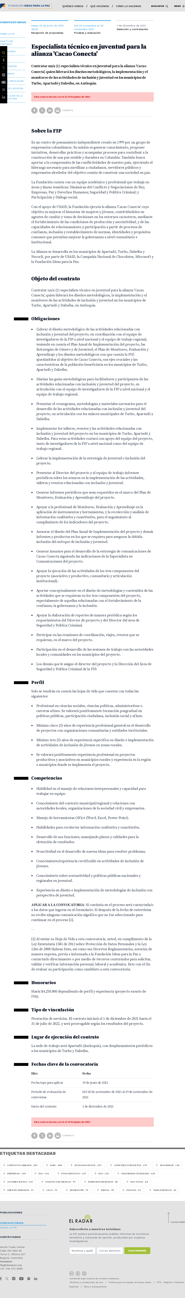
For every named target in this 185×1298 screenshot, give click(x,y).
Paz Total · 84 (137, 1182)
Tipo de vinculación (11, 81)
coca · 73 (49, 1190)
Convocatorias (11, 1222)
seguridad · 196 (168, 1165)
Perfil (3, 59)
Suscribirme (137, 1250)
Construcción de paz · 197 (128, 1165)
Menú (179, 6)
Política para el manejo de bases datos (130, 1282)
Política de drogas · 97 (58, 1182)
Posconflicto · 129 (71, 1173)
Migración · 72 (77, 1190)
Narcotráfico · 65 (162, 1190)
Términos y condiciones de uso (86, 1282)
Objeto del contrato (7, 42)
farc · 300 (54, 1165)
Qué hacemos (99, 6)
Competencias (8, 66)
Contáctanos (10, 1237)
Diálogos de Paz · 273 (86, 1165)
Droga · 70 (105, 1190)
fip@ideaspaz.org (11, 1265)
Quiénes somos (72, 6)
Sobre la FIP (7, 34)
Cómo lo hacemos (128, 6)
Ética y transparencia (95, 1286)
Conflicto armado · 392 (20, 1165)
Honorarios (7, 73)
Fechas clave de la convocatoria (11, 97)
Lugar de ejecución (11, 88)
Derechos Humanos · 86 (101, 1182)
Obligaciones (8, 51)
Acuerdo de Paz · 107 (18, 1182)
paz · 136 (41, 1173)
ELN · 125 (101, 1173)
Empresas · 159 (14, 1173)
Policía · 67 (131, 1190)
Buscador (159, 6)
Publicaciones (11, 1212)
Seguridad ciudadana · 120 (136, 1173)
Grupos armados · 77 (18, 1190)
